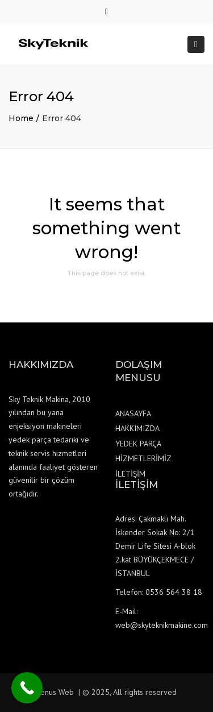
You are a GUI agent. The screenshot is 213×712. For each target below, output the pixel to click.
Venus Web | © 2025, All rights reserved (106, 692)
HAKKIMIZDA (137, 428)
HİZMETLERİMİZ (143, 458)
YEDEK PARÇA (138, 443)
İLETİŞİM (130, 474)
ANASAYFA (133, 413)
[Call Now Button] (27, 687)
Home (21, 118)
